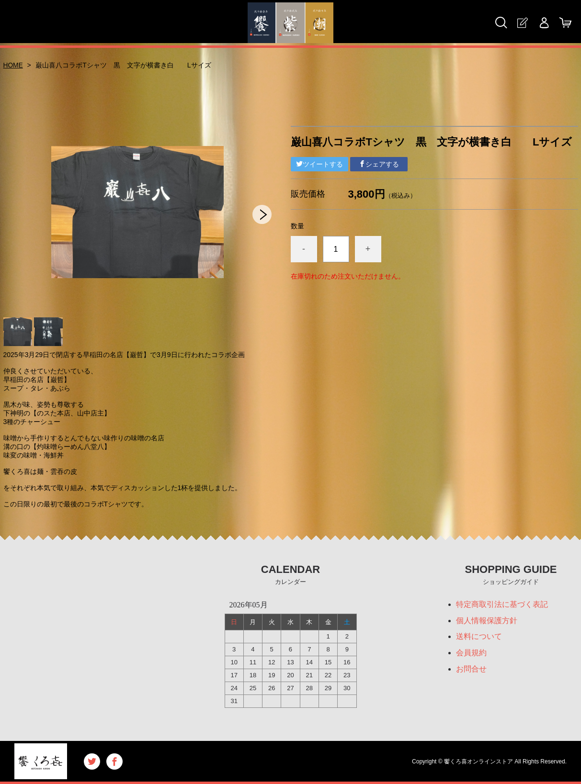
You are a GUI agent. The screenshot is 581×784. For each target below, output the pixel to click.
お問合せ (471, 669)
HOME (13, 65)
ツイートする (319, 164)
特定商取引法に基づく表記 (502, 604)
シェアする (379, 164)
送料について (479, 637)
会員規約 (471, 653)
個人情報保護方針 (486, 620)
